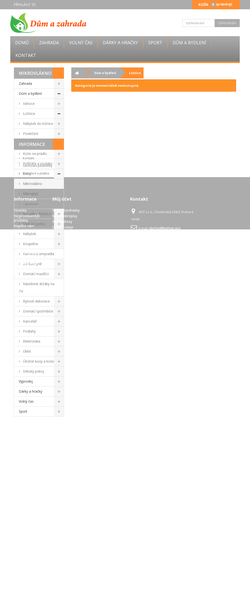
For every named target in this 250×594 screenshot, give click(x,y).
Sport (155, 42)
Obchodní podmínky (37, 448)
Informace (32, 427)
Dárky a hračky (120, 42)
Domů (22, 42)
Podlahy (29, 331)
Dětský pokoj (33, 371)
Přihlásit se (25, 4)
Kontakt (25, 55)
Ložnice (28, 113)
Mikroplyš (30, 193)
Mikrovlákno (32, 183)
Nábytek (29, 233)
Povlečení (30, 133)
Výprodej (26, 381)
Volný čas (81, 42)
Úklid (26, 351)
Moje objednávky (66, 518)
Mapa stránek (25, 576)
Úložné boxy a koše (38, 361)
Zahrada (49, 42)
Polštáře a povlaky (37, 163)
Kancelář (29, 321)
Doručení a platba (35, 456)
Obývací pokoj (33, 223)
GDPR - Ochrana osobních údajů (27, 568)
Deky (26, 173)
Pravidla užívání (34, 464)
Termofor (30, 203)
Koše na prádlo (34, 153)
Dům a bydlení (189, 42)
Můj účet (62, 506)
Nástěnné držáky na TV (36, 287)
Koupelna (30, 243)
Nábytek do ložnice (37, 123)
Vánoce (28, 103)
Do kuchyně (32, 263)
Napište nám (24, 533)
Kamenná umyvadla (38, 253)
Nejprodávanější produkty (27, 525)
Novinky (20, 518)
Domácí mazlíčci (35, 273)
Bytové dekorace (36, 301)
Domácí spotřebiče (37, 311)
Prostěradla (31, 143)
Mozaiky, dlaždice (36, 213)
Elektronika (31, 341)
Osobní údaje (62, 534)
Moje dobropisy (64, 523)
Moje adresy (62, 529)
